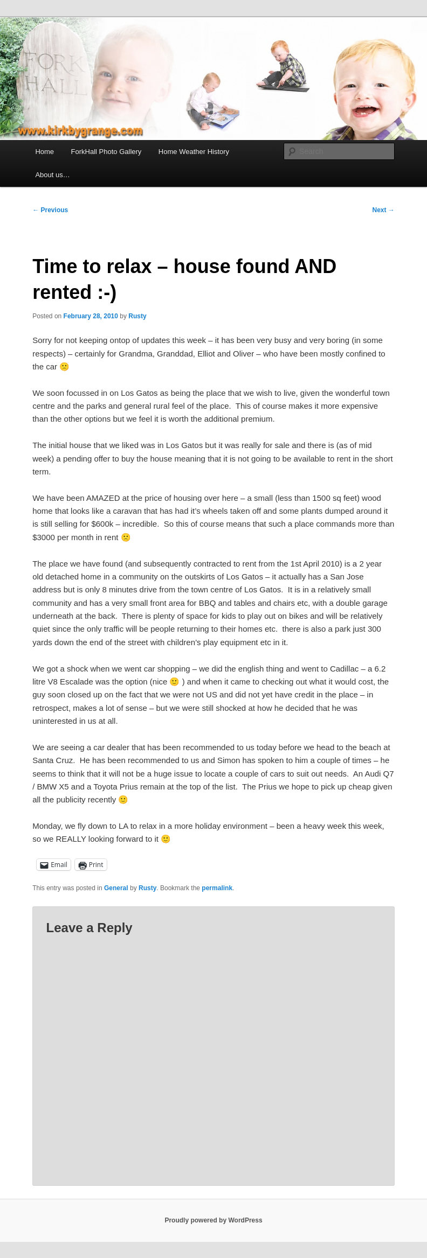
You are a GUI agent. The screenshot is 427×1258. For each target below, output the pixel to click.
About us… (52, 175)
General (116, 888)
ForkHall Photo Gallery (106, 152)
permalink (217, 888)
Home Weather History (194, 152)
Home (44, 152)
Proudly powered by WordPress (213, 1220)
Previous (50, 210)
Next (383, 210)
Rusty (137, 316)
